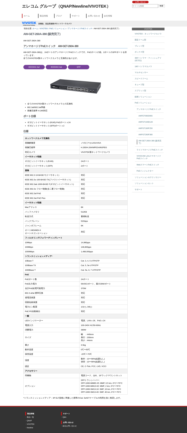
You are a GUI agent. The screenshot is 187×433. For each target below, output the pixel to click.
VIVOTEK (44, 28)
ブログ (59, 16)
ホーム (27, 16)
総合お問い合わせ (70, 426)
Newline (30, 428)
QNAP (29, 421)
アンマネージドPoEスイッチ (80, 28)
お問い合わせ (140, 2)
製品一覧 (30, 417)
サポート (76, 16)
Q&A (64, 417)
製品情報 (44, 16)
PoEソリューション (57, 28)
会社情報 (108, 16)
